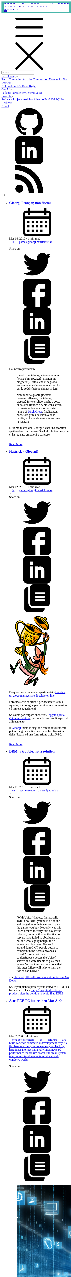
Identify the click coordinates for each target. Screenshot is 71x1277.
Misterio (39, 99)
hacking (60, 1046)
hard (12, 1049)
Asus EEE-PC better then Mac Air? (35, 1001)
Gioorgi (16, 727)
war (51, 1056)
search (42, 1053)
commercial (34, 1042)
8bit (64, 79)
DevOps (7, 82)
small (54, 1053)
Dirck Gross (35, 411)
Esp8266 (49, 99)
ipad (49, 790)
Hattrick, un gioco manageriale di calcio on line (37, 694)
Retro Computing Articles (16, 79)
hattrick (42, 241)
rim (35, 1053)
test (21, 1056)
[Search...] (17, 72)
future (36, 1046)
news (54, 1049)
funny (28, 1046)
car (18, 1042)
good (52, 1046)
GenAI (6, 89)
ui (43, 1056)
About (5, 106)
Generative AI (33, 92)
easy (60, 1042)
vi (46, 1056)
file (65, 1042)
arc (64, 1039)
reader (29, 1053)
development (50, 1042)
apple (23, 790)
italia (35, 1049)
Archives (6, 102)
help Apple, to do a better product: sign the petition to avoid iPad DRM (36, 992)
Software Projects (11, 99)
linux (47, 1049)
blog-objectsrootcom (23, 1039)
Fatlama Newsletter (13, 92)
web (56, 1056)
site (48, 1053)
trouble (28, 1056)
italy (41, 1049)
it (13, 241)
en (13, 790)
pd (59, 1049)
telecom (14, 1056)
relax (49, 241)
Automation (8, 86)
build (12, 1042)
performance (17, 1053)
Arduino (28, 99)
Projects (7, 96)
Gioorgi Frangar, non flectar (30, 203)
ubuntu (37, 1056)
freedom (32, 790)
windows (15, 1059)
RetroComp (9, 76)
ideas (18, 1049)
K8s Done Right (26, 86)
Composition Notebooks (47, 79)
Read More (16, 444)
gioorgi (32, 241)
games (23, 241)
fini (11, 1046)
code (23, 1042)
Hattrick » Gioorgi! (23, 451)
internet (27, 1049)
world (24, 1059)
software (52, 1039)
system (62, 1053)
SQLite (60, 99)
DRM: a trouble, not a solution (32, 751)
